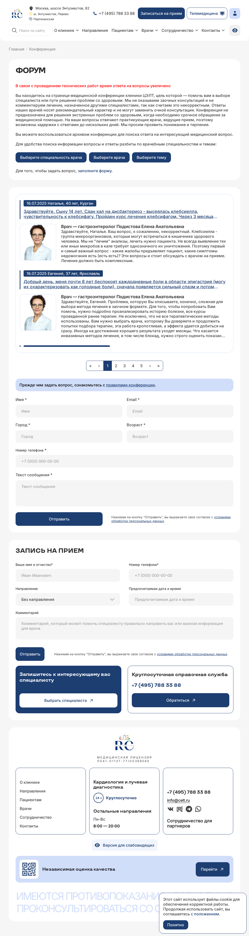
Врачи (150, 30)
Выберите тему (151, 157)
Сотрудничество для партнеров (189, 823)
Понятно (175, 924)
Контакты (213, 30)
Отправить (59, 519)
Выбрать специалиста (68, 700)
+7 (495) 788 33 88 (156, 685)
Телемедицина (207, 13)
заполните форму (95, 170)
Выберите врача (109, 157)
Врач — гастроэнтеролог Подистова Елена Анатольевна (122, 226)
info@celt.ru (178, 800)
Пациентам (125, 30)
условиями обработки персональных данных (192, 654)
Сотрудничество (179, 30)
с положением (205, 913)
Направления (95, 30)
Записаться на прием (161, 13)
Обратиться (180, 700)
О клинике (66, 30)
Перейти (212, 869)
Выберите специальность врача (51, 157)
